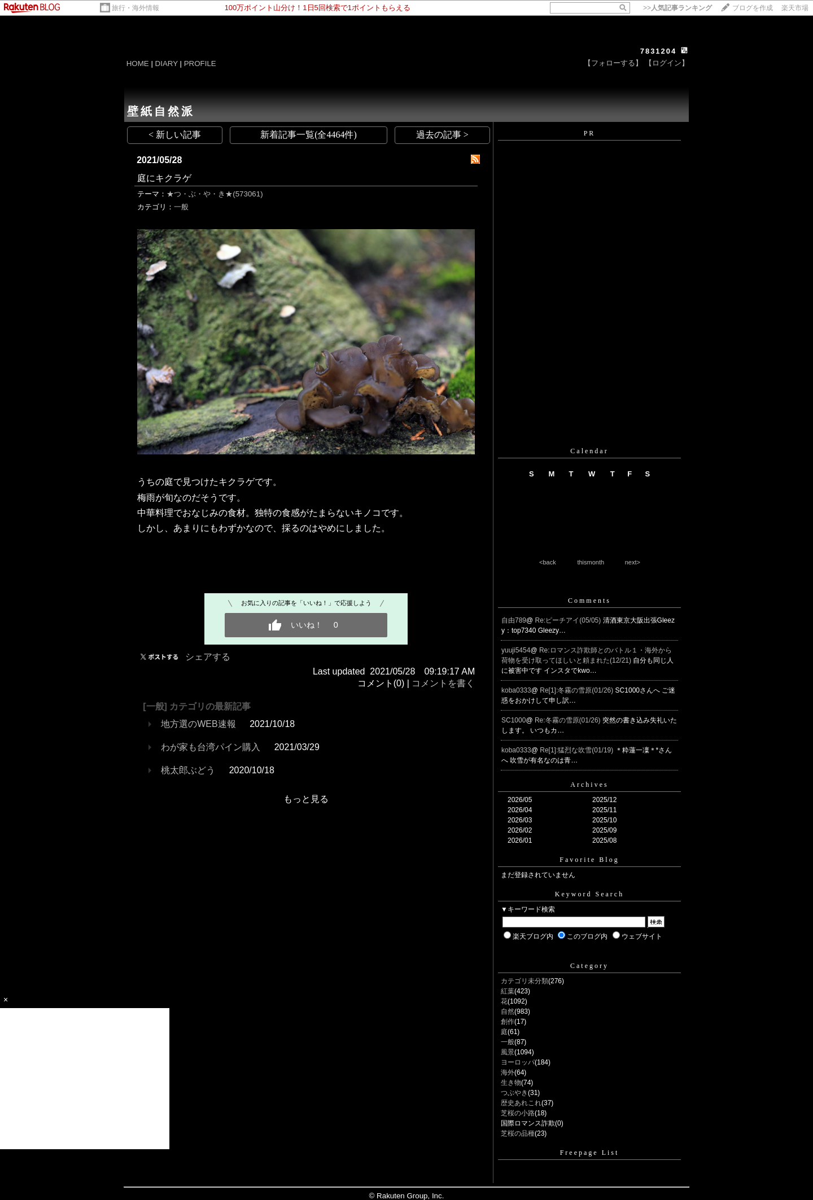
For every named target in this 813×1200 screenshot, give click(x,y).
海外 (507, 1072)
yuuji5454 (515, 650)
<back (547, 562)
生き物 (511, 1083)
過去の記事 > (442, 134)
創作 (507, 1022)
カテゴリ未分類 (524, 981)
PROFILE (200, 63)
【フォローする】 (613, 63)
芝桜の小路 (518, 1113)
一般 (181, 207)
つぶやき (514, 1093)
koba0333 (516, 690)
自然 (507, 1011)
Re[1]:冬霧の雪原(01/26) (577, 690)
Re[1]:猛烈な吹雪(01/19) (577, 750)
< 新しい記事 (174, 134)
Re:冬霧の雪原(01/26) (568, 720)
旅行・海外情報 (135, 8)
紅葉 (507, 991)
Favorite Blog (589, 860)
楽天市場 (794, 8)
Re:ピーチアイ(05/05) (569, 620)
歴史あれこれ (521, 1103)
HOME (137, 63)
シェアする (207, 657)
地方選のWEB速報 (198, 724)
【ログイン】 (667, 63)
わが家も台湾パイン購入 (210, 747)
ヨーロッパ (518, 1062)
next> (632, 562)
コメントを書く (443, 683)
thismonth (590, 562)
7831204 (658, 51)
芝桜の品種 (518, 1133)
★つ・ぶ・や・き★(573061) (215, 194)
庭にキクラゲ (164, 178)
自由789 (513, 620)
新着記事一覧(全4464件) (308, 134)
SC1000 (513, 720)
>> (677, 8)
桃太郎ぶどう (188, 770)
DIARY (166, 63)
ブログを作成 (752, 8)
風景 (507, 1052)
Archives (589, 785)
